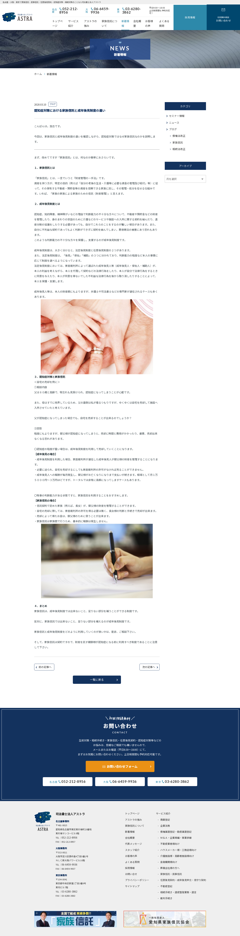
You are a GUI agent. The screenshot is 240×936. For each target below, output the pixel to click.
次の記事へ (148, 659)
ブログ (173, 121)
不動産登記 (166, 878)
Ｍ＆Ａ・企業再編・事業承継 (176, 830)
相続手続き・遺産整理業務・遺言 (178, 884)
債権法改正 (178, 128)
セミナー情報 (177, 108)
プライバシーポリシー (137, 872)
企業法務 (165, 818)
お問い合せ (131, 866)
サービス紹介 (83, 18)
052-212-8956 (90, 9)
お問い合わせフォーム (122, 758)
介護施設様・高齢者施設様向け (177, 848)
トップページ (64, 18)
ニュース (174, 115)
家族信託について (127, 18)
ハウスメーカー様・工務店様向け (178, 842)
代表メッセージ (133, 836)
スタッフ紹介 (132, 842)
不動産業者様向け (170, 836)
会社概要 (160, 18)
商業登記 (165, 812)
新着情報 (146, 18)
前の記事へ (45, 659)
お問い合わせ (231, 15)
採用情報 (213, 13)
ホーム (38, 66)
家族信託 (177, 135)
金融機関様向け (168, 854)
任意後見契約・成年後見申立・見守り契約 (183, 872)
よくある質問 (194, 18)
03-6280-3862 (161, 9)
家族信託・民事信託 (171, 866)
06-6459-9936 (126, 9)
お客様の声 (176, 18)
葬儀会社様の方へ (170, 860)
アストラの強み (104, 18)
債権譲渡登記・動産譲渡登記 (176, 824)
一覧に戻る (97, 672)
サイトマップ (132, 878)
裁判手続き (166, 890)
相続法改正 (178, 141)
